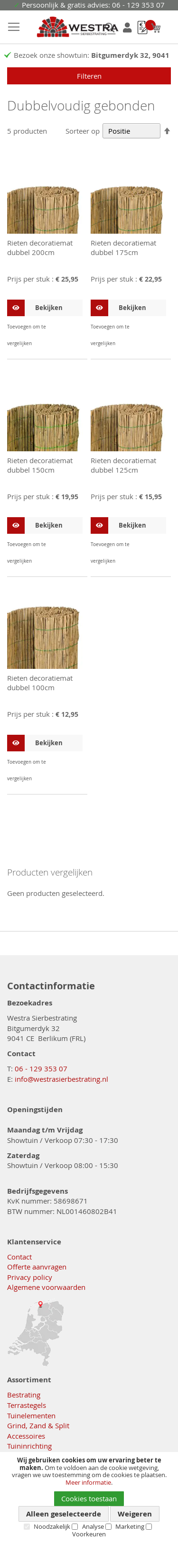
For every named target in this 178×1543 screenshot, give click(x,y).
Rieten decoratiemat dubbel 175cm (123, 247)
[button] (74, 327)
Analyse (93, 1526)
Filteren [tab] (89, 76)
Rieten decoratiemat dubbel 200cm (40, 247)
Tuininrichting (29, 1446)
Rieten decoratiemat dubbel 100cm (40, 682)
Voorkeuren (89, 1534)
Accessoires (26, 1436)
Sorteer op (83, 131)
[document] (89, 1497)
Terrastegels (26, 1405)
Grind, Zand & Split (38, 1425)
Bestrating (23, 1394)
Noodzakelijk (52, 1526)
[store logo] (68, 27)
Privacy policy (29, 1277)
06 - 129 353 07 (41, 1068)
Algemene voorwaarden (46, 1287)
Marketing (129, 1526)
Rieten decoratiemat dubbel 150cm (40, 465)
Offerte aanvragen (36, 1266)
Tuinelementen (31, 1415)
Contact (19, 1256)
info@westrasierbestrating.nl (61, 1079)
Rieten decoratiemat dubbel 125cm (123, 465)
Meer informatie (88, 1482)
